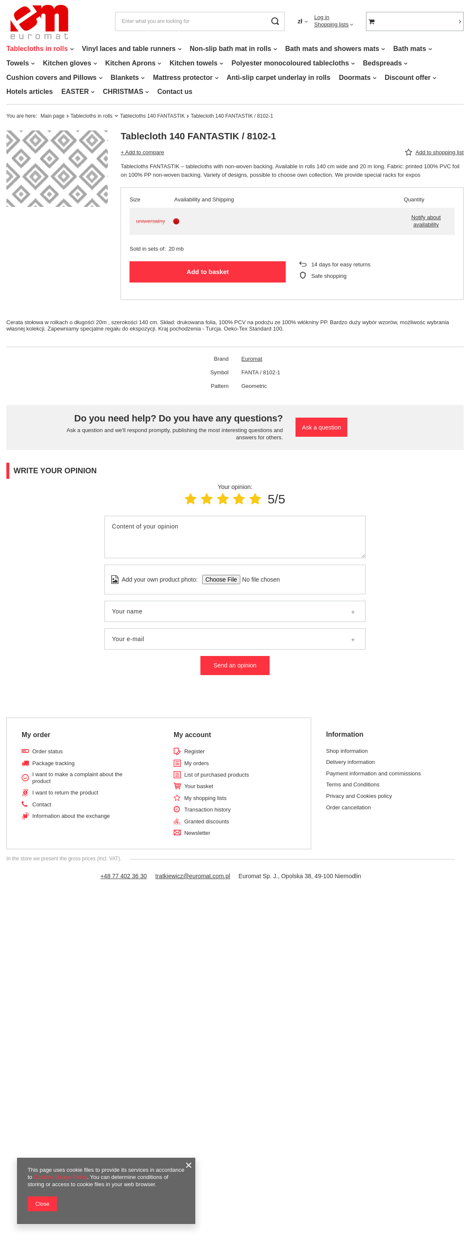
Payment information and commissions (373, 773)
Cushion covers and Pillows (51, 77)
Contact (41, 804)
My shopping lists (205, 798)
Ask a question (321, 427)
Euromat (252, 359)
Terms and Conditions (353, 784)
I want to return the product (65, 792)
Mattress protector (182, 77)
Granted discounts (206, 821)
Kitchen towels (193, 63)
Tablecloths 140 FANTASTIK (152, 116)
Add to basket (208, 271)
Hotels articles (29, 91)
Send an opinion (235, 665)
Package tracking (53, 763)
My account (192, 734)
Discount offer (408, 77)
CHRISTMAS (123, 91)
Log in (321, 17)
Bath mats (409, 48)
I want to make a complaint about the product (77, 777)
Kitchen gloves (67, 63)
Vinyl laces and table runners (129, 48)
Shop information (347, 751)
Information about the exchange (71, 816)
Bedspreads (382, 63)
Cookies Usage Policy (60, 1177)
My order (36, 734)
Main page (53, 116)
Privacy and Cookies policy (359, 796)
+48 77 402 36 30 (123, 876)
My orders (196, 763)
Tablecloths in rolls (37, 48)
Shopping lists (331, 24)
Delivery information (350, 762)
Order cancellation (348, 807)
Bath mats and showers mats (332, 48)
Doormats (355, 77)
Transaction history (207, 809)
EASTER (75, 91)
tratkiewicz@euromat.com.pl (192, 876)
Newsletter (197, 833)
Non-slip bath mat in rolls (230, 48)
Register (194, 751)
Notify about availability (426, 221)
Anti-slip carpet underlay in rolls (279, 77)
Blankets (125, 77)
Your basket (198, 786)
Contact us (174, 91)
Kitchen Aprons (130, 63)
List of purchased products (216, 775)
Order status (47, 751)
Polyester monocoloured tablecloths (290, 63)
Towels (17, 63)
